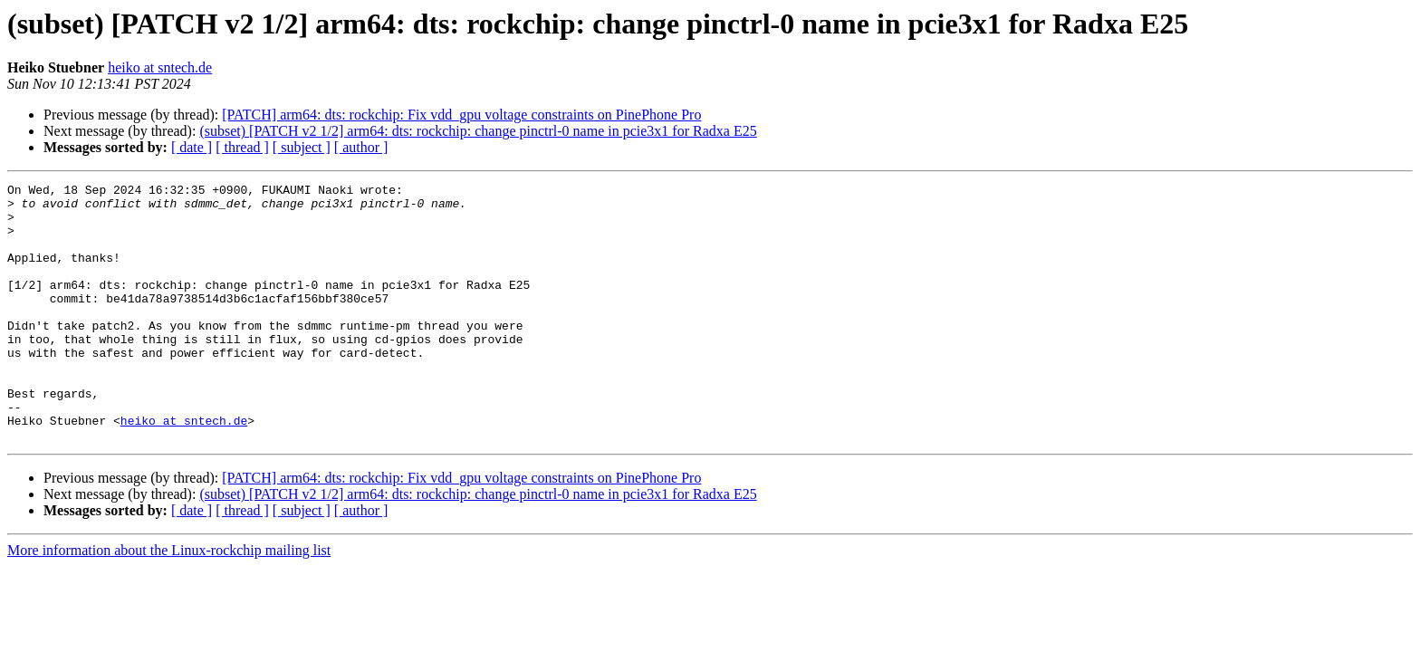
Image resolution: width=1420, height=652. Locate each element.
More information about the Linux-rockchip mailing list (169, 601)
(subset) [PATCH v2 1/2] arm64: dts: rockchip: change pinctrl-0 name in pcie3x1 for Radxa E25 (477, 131)
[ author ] (361, 147)
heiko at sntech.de (160, 67)
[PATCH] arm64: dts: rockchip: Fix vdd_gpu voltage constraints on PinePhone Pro (461, 114)
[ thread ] (242, 147)
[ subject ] (302, 147)
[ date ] (191, 147)
